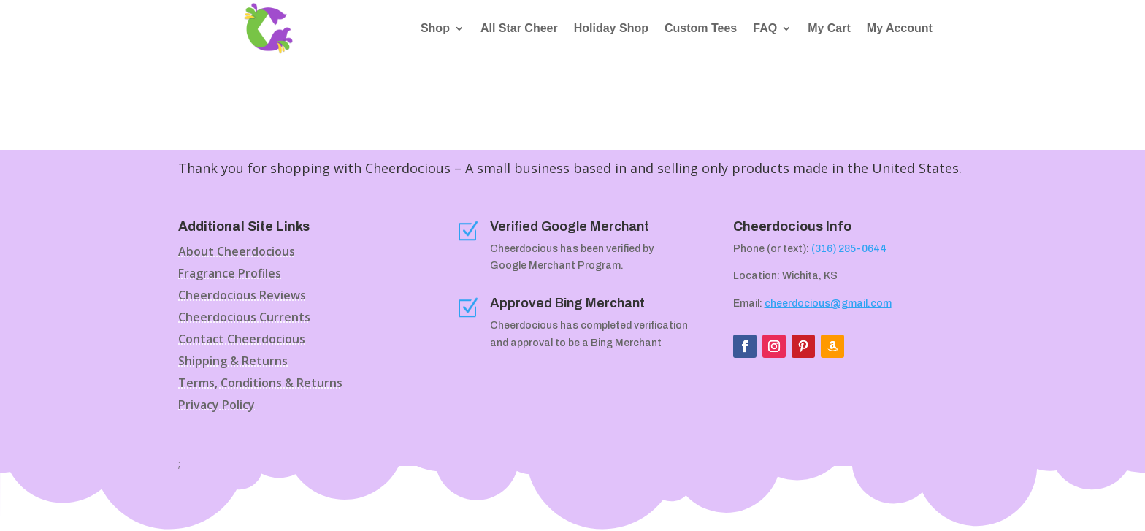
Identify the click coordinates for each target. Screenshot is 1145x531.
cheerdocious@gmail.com (828, 303)
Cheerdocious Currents (244, 318)
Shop (435, 28)
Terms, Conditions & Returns (260, 384)
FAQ (765, 28)
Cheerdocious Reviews (242, 296)
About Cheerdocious (236, 252)
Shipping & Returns (233, 362)
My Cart (829, 28)
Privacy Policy (216, 406)
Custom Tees (701, 28)
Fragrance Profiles (229, 274)
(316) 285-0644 (848, 248)
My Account (900, 28)
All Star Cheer (519, 28)
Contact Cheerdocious (241, 340)
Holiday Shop (611, 28)
